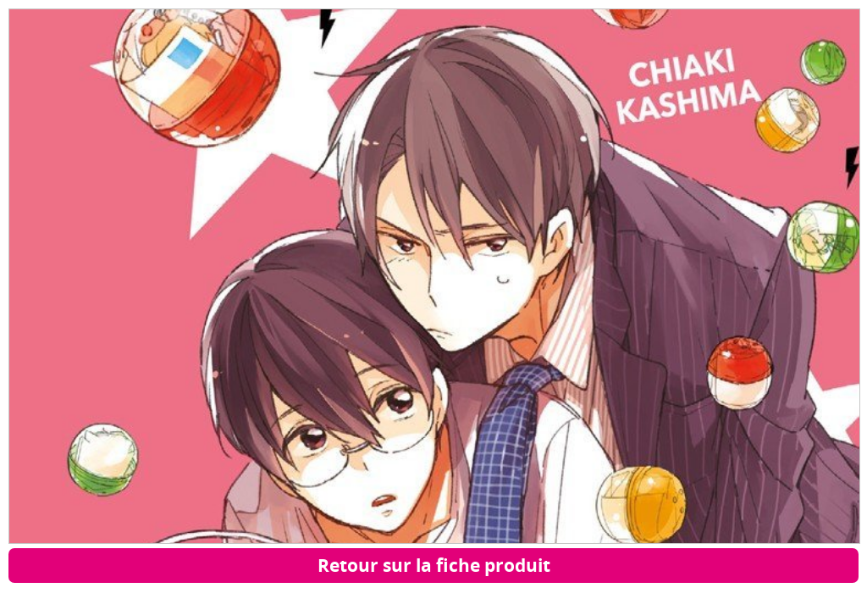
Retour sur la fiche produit (434, 565)
